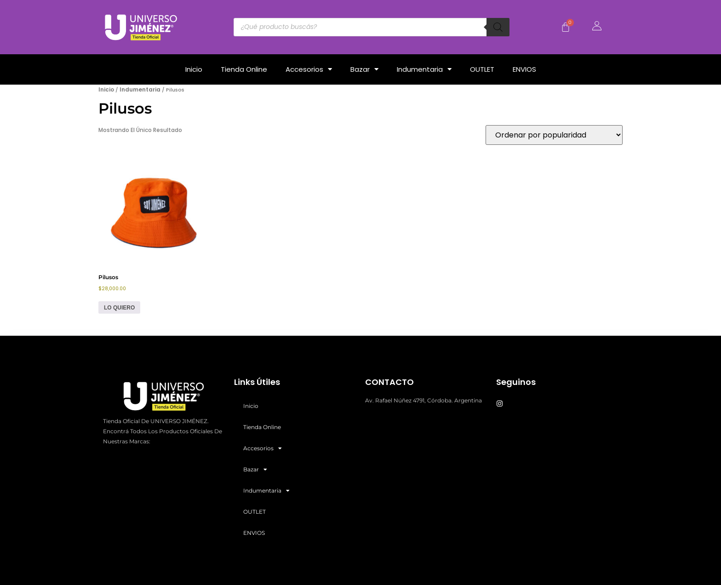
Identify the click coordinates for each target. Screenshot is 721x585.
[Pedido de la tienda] (554, 135)
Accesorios (309, 69)
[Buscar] (497, 27)
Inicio (193, 69)
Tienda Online (244, 69)
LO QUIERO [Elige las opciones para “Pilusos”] (119, 307)
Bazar (364, 69)
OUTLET (482, 69)
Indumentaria (424, 69)
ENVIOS (524, 69)
